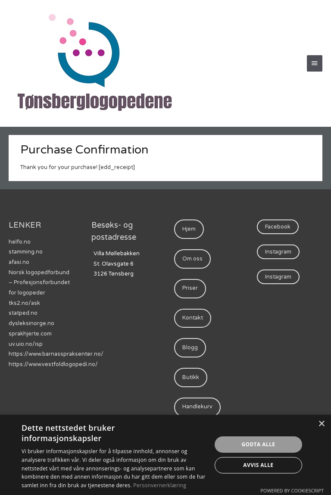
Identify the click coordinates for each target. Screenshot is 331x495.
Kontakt (192, 317)
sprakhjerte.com (30, 333)
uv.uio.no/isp (26, 344)
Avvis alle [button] (258, 465)
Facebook (277, 226)
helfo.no (20, 241)
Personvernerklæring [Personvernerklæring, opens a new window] (159, 485)
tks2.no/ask (24, 303)
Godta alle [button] (258, 444)
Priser (190, 288)
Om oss (192, 258)
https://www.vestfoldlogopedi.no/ (53, 364)
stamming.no (26, 251)
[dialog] (165, 455)
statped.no (23, 313)
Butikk (190, 377)
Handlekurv (197, 406)
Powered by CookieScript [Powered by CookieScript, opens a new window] (292, 490)
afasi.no (19, 262)
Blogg (190, 347)
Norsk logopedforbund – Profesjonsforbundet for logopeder (39, 282)
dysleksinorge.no (31, 323)
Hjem (189, 229)
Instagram (278, 251)
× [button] (321, 424)
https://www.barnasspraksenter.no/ (56, 354)
